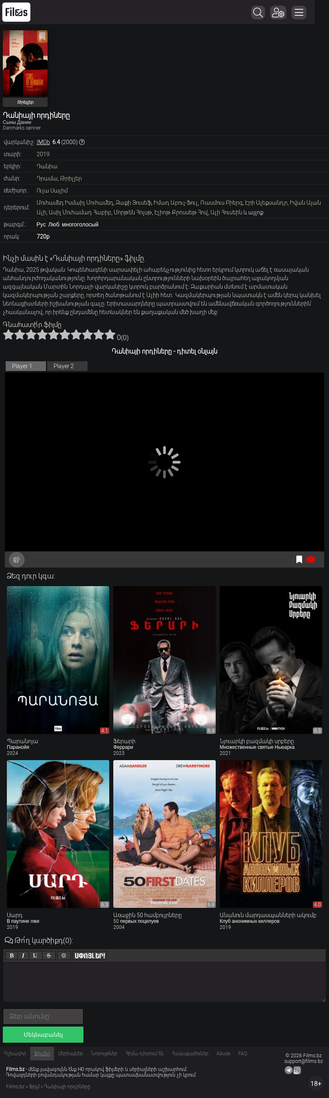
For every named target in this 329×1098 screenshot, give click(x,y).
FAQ (242, 1053)
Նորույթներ (104, 1053)
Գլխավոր (15, 1053)
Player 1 (22, 366)
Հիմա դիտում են (144, 1053)
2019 (43, 154)
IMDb (43, 142)
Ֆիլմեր (42, 1053)
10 (110, 334)
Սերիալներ (70, 1053)
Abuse (223, 1053)
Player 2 (64, 366)
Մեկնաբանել (43, 1034)
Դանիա (47, 166)
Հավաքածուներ (190, 1053)
